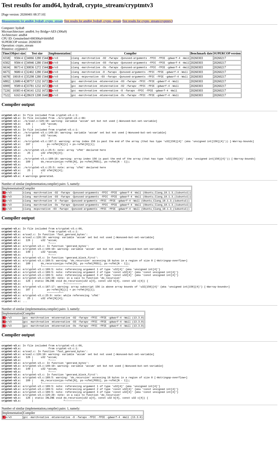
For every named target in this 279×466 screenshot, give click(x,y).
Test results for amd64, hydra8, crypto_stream (92, 21)
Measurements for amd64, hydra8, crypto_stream (32, 21)
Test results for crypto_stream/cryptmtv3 (147, 21)
